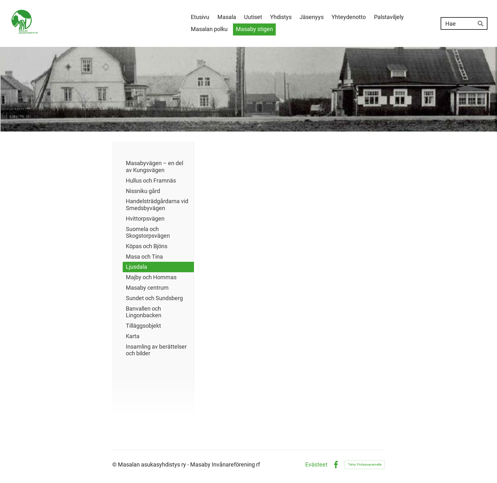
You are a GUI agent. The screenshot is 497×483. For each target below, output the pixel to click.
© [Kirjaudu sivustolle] (115, 464)
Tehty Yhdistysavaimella (364, 464)
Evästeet (316, 464)
